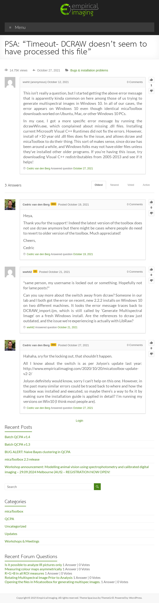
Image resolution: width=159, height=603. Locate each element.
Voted (130, 184)
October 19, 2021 (83, 254)
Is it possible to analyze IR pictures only (33, 565)
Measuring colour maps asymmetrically (33, 569)
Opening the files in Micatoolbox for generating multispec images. (52, 582)
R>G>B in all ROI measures (24, 573)
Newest (114, 184)
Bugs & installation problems (89, 70)
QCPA (9, 519)
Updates (11, 534)
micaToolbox (14, 511)
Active (146, 184)
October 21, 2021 (67, 327)
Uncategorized (15, 526)
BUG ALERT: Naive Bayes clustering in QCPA (37, 452)
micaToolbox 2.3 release (22, 459)
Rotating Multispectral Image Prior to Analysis (39, 577)
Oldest (98, 184)
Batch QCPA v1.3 (17, 444)
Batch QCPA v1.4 (17, 437)
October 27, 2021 (83, 168)
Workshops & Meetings (22, 541)
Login (79, 420)
